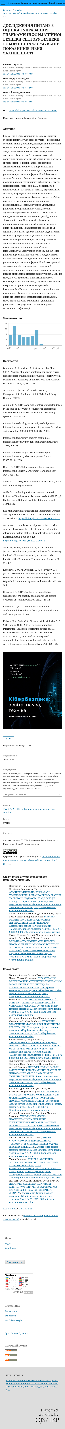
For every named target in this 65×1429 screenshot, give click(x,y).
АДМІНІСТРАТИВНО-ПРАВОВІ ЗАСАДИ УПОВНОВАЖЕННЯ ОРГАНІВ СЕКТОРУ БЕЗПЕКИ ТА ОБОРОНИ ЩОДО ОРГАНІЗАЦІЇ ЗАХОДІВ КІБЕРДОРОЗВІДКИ (35, 897)
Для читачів (11, 1311)
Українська (11, 1248)
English (8, 1243)
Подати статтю (15, 1262)
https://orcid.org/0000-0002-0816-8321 (18, 102)
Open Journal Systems (16, 1333)
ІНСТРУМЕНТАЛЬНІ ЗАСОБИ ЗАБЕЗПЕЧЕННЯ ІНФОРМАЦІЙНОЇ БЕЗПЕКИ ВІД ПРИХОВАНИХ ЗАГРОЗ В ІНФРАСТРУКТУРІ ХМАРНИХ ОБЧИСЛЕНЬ (35, 1072)
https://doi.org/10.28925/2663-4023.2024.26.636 (33, 110)
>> (31, 1208)
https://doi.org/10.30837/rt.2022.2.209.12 (24, 540)
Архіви (18, 10)
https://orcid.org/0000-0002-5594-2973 (18, 88)
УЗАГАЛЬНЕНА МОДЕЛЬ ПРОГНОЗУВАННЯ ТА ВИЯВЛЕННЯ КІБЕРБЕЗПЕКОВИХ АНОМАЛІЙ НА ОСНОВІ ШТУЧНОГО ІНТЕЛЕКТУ (32, 1121)
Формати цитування (15, 794)
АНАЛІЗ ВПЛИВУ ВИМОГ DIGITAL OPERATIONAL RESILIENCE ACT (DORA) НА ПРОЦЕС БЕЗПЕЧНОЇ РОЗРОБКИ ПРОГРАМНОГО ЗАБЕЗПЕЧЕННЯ (35, 1096)
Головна (7, 10)
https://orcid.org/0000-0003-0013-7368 (18, 74)
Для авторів (11, 1315)
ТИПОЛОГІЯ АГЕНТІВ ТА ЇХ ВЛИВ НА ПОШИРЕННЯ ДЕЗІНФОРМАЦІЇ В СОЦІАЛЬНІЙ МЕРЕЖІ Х (33, 1002)
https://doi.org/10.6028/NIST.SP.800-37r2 (39, 518)
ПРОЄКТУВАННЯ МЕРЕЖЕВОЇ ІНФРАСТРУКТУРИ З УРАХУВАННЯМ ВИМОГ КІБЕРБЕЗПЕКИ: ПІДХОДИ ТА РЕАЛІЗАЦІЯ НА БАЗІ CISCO (35, 983)
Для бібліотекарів (13, 1320)
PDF (9, 738)
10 (26, 1208)
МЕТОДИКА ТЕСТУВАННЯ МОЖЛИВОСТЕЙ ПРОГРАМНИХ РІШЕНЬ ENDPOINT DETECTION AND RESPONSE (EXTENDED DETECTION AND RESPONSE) (34, 946)
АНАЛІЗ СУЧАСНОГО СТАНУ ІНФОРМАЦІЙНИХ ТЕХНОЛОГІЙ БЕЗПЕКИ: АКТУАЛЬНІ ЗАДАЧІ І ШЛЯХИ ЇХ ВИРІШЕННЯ (33, 1142)
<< (4, 1208)
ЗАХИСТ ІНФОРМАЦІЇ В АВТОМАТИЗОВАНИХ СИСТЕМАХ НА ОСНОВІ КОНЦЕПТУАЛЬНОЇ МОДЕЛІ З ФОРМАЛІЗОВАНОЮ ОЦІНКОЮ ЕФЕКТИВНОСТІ (35, 1164)
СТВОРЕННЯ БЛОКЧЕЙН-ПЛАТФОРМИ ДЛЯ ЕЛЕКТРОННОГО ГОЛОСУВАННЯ (34, 1024)
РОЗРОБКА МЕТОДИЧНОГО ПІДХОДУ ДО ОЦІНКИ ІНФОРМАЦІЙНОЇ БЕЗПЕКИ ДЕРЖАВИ (32, 919)
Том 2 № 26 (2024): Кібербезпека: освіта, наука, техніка (30, 13)
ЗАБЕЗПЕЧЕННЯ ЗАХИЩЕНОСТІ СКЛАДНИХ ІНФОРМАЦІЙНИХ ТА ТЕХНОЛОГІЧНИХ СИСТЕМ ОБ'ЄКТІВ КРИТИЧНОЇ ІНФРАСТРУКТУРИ (35, 1045)
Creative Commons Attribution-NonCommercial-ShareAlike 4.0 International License (31, 860)
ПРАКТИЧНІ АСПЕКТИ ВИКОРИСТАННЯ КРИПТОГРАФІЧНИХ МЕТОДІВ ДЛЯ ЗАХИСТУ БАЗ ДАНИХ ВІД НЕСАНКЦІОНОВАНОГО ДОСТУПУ (33, 1188)
